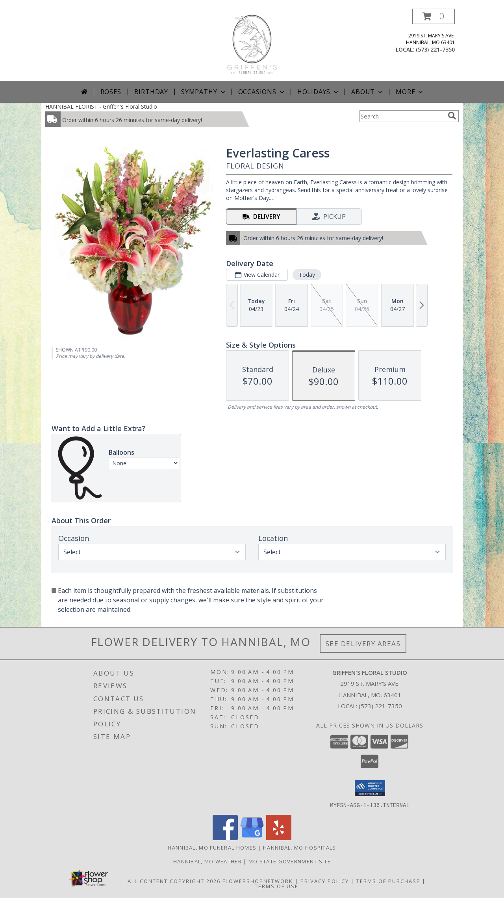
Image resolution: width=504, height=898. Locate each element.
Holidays (318, 91)
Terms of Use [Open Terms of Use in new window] (276, 885)
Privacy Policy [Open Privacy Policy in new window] (324, 880)
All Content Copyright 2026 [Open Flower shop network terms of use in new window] (174, 880)
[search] (452, 115)
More (410, 91)
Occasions (262, 91)
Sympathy (203, 91)
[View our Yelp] (278, 837)
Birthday (151, 91)
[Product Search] (402, 116)
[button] (433, 16)
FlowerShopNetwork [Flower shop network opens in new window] (257, 880)
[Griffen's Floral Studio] (252, 44)
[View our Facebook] (225, 837)
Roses (110, 91)
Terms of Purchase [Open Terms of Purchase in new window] (388, 880)
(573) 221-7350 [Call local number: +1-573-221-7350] (435, 49)
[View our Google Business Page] (252, 837)
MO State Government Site (289, 861)
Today (307, 274)
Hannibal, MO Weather (207, 861)
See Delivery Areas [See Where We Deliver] (363, 643)
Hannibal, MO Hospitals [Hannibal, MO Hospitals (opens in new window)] (299, 847)
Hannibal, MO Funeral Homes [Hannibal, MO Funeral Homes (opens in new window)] (212, 847)
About (367, 91)
